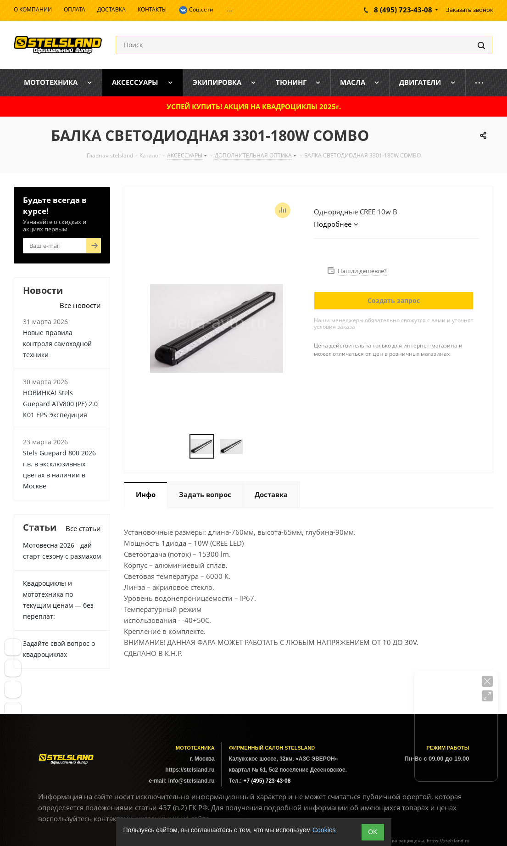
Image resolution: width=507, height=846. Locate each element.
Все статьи (83, 528)
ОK (372, 831)
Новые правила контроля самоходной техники (57, 343)
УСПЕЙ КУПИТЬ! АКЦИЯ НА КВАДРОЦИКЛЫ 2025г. (254, 106)
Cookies (324, 830)
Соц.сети (195, 10)
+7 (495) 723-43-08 (266, 781)
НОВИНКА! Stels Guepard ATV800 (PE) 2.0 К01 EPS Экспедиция (60, 403)
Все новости (80, 305)
